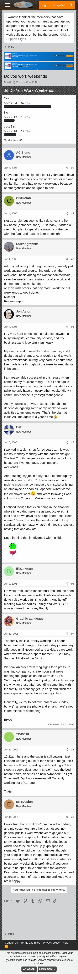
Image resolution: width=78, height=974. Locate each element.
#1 (72, 167)
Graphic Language (29, 618)
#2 (72, 213)
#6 (72, 583)
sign (33, 174)
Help (65, 942)
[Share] (67, 168)
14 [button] (11, 131)
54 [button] (11, 103)
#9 (72, 817)
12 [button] (11, 117)
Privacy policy (51, 942)
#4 (72, 326)
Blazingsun (24, 568)
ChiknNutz (23, 198)
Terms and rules (30, 942)
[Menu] (7, 5)
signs (46, 667)
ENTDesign (24, 801)
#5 (72, 442)
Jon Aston (23, 311)
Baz (19, 427)
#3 (72, 259)
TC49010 (22, 734)
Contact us (11, 942)
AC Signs (12, 82)
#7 (72, 633)
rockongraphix (27, 244)
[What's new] (71, 5)
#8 (72, 749)
